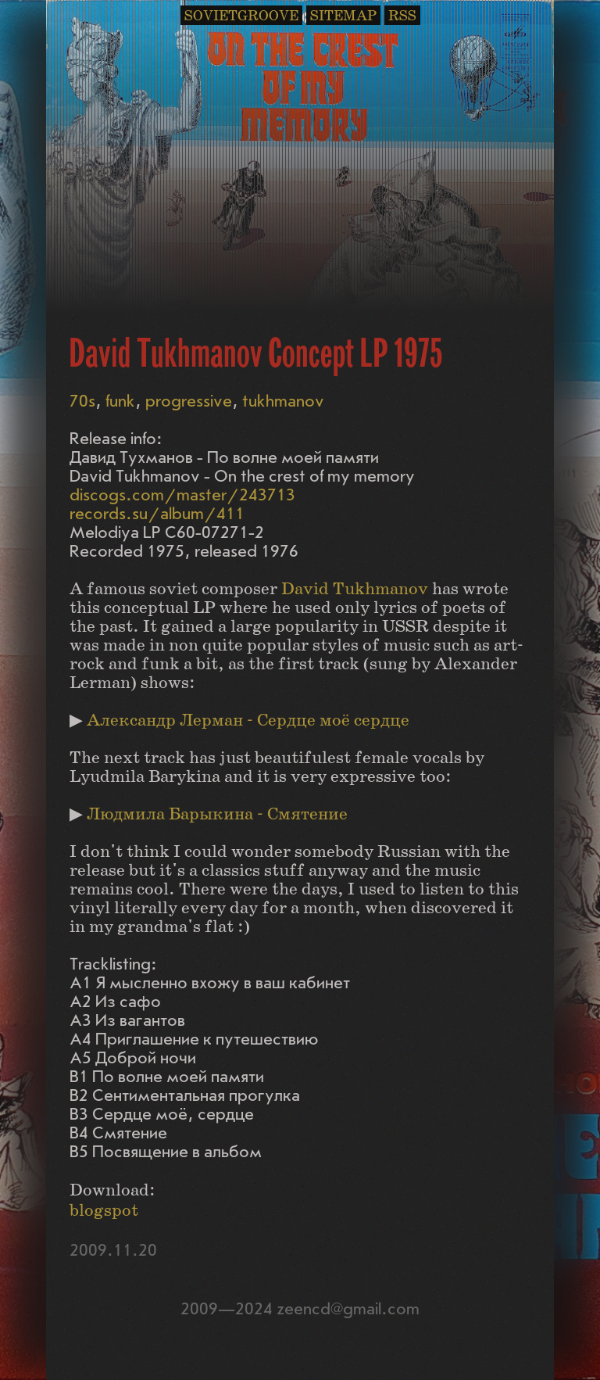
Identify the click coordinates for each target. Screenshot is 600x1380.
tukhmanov (283, 401)
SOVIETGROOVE (241, 16)
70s (82, 401)
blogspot (104, 1211)
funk (120, 401)
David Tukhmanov (354, 589)
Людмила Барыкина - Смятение (217, 814)
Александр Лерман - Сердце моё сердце (248, 720)
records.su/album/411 (157, 514)
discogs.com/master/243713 (182, 495)
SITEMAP (343, 16)
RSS (402, 16)
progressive (188, 401)
